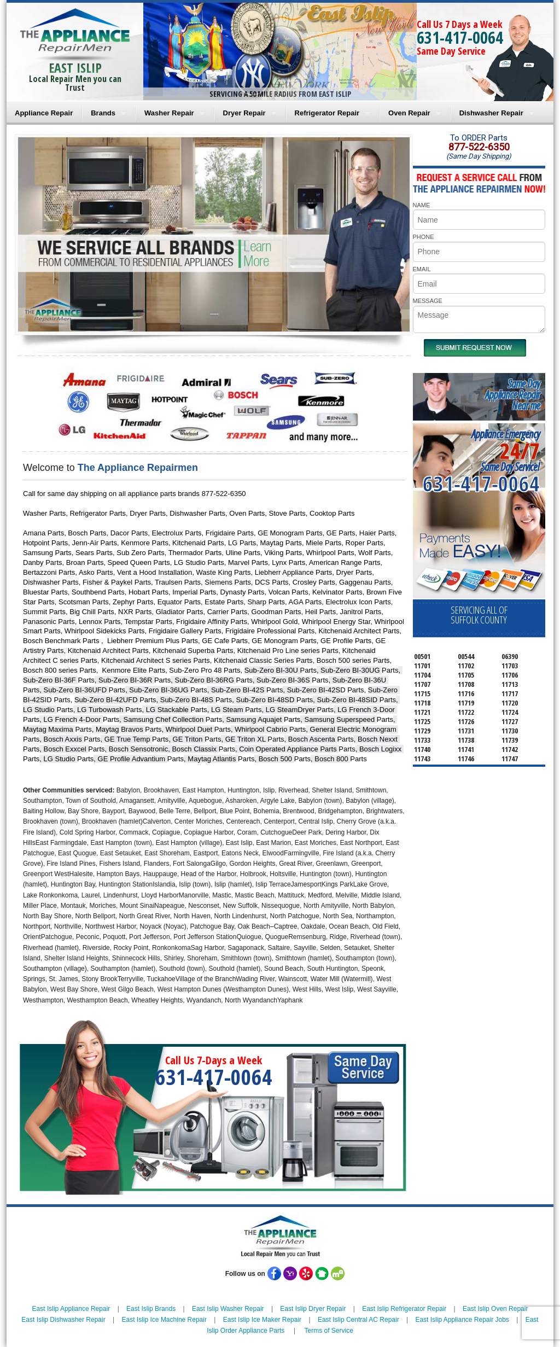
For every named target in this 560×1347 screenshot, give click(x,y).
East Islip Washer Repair (228, 1309)
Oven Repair (409, 113)
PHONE (423, 237)
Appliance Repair (44, 113)
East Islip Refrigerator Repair (404, 1309)
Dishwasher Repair (491, 113)
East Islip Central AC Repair (358, 1319)
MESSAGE (427, 301)
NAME (421, 205)
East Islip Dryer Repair (313, 1309)
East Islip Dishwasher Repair (63, 1319)
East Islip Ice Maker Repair (262, 1319)
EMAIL (422, 269)
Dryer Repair (244, 113)
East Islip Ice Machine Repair (164, 1319)
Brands (103, 113)
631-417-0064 (460, 37)
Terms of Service (328, 1330)
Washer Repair (169, 113)
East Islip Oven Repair (495, 1309)
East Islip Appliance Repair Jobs (462, 1319)
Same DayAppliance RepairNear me (512, 394)
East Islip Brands (151, 1309)
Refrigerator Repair (327, 113)
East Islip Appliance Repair (71, 1309)
